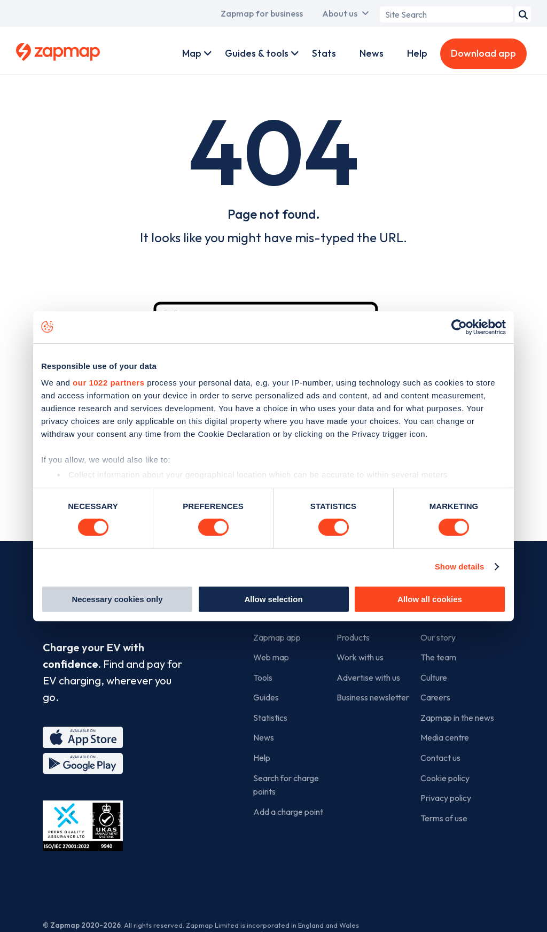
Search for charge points (286, 785)
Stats (324, 53)
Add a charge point (288, 811)
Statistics (270, 717)
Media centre (444, 737)
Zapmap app (277, 637)
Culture (433, 677)
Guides (266, 697)
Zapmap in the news (457, 717)
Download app (483, 53)
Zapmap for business (262, 13)
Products (353, 637)
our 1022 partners (108, 382)
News (372, 53)
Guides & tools (256, 53)
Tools (262, 677)
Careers (435, 697)
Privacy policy (445, 797)
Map (191, 53)
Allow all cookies (429, 599)
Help (417, 53)
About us (339, 13)
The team (438, 657)
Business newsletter (373, 697)
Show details (460, 566)
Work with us (360, 657)
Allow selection (273, 599)
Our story (438, 637)
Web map (271, 657)
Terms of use (443, 818)
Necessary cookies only (117, 599)
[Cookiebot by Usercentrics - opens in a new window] (459, 327)
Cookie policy (445, 778)
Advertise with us (368, 677)
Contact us (440, 757)
